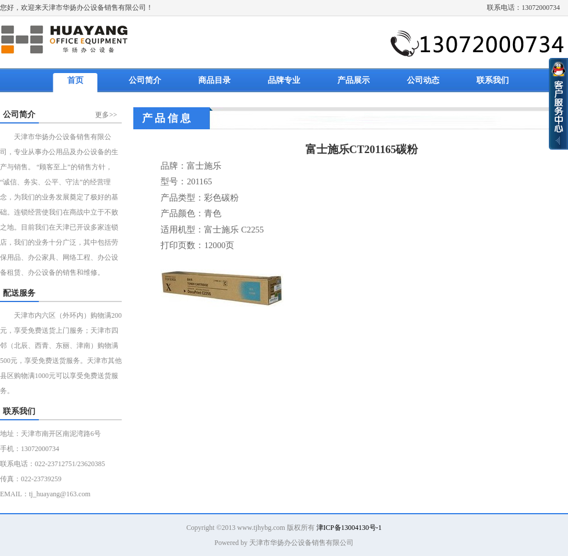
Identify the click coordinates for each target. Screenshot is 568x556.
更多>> (106, 115)
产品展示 (353, 80)
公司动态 (423, 80)
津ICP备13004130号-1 (349, 528)
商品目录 (214, 80)
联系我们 (492, 80)
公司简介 (145, 80)
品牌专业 (284, 80)
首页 (75, 80)
